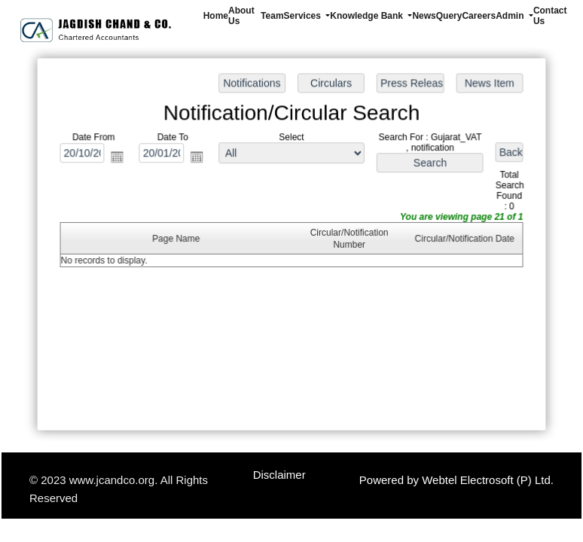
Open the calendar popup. (119, 158)
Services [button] (304, 16)
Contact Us (550, 15)
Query (449, 16)
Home (215, 16)
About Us (241, 15)
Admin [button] (511, 16)
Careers (479, 16)
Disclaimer (279, 474)
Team (272, 16)
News (423, 16)
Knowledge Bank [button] (367, 16)
